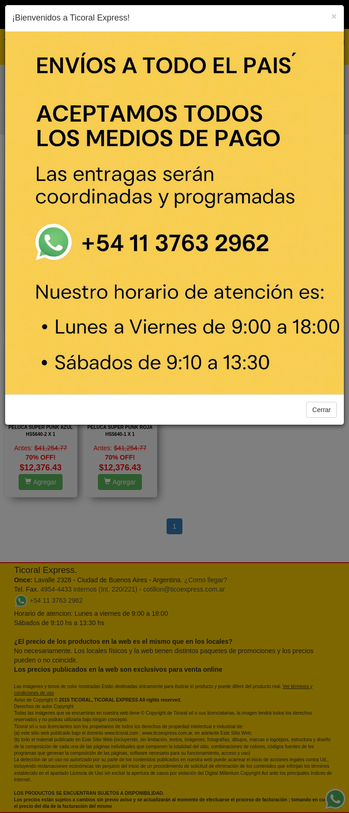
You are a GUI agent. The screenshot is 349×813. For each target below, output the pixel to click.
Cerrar (321, 409)
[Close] (334, 16)
